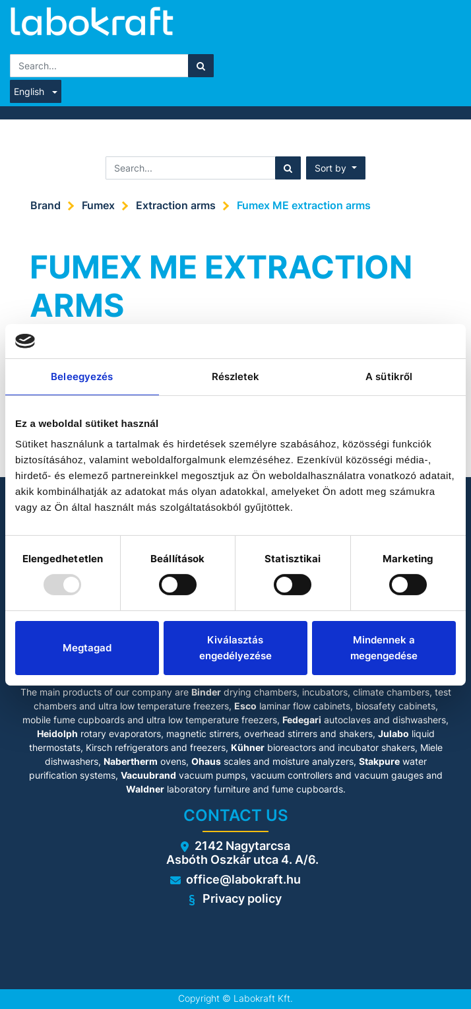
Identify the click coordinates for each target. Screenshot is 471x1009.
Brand (45, 205)
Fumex (98, 205)
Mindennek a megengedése (384, 648)
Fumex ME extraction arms (304, 205)
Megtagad (87, 647)
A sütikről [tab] (388, 376)
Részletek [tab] (236, 376)
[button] (335, 167)
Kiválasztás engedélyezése (235, 648)
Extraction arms (176, 205)
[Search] (201, 65)
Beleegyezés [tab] (82, 376)
